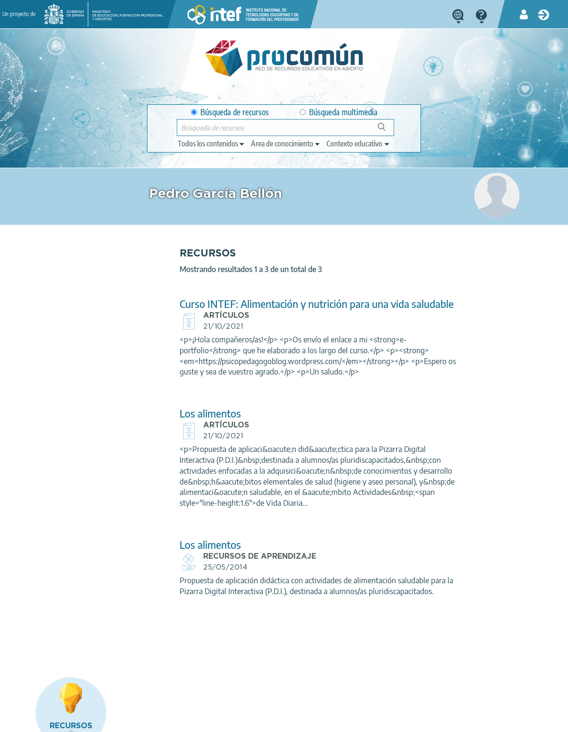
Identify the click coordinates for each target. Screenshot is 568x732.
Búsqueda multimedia (339, 112)
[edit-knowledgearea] (286, 143)
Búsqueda (386, 130)
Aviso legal (93, 720)
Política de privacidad (153, 720)
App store (229, 683)
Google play (311, 683)
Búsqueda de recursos (230, 112)
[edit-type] (211, 143)
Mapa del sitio (333, 720)
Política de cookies (223, 720)
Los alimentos (184, 424)
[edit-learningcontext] (358, 143)
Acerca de (50, 720)
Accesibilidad (281, 720)
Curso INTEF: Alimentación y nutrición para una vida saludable (269, 309)
